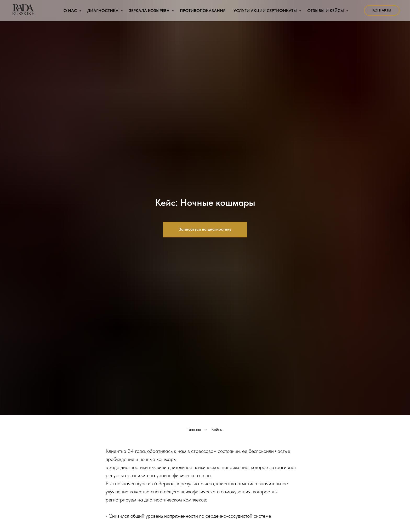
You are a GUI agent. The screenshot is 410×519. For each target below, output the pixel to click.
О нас (71, 10)
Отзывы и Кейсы (326, 10)
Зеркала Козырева (149, 10)
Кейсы (217, 429)
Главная (194, 429)
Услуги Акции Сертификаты (266, 10)
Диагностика (103, 10)
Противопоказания (203, 10)
